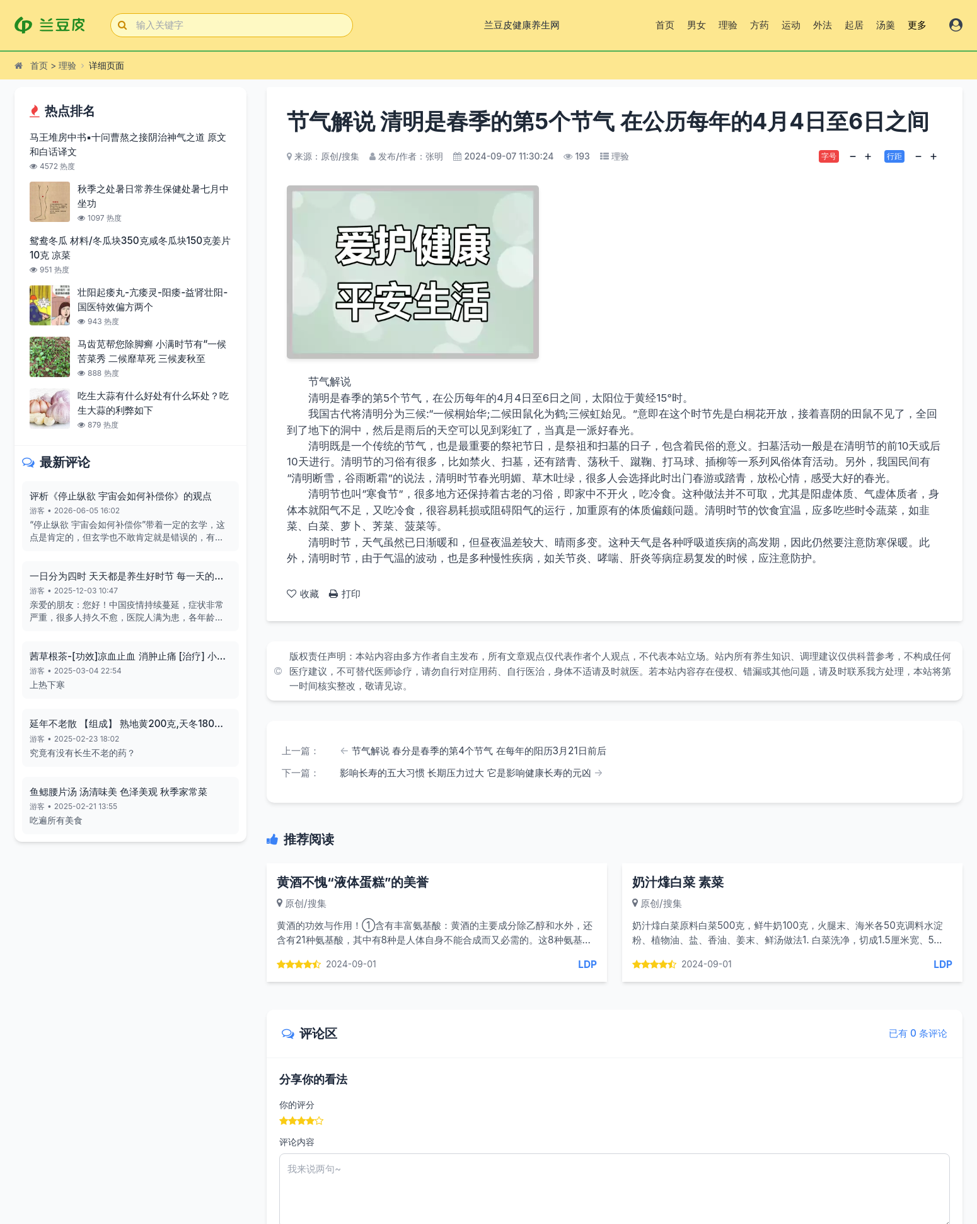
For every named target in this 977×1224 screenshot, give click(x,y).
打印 (345, 594)
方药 (759, 25)
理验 (728, 25)
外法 (822, 25)
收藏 (303, 594)
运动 (791, 25)
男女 (696, 25)
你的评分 (297, 1104)
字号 (828, 156)
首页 (665, 25)
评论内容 (297, 1141)
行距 (894, 156)
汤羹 (885, 25)
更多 (917, 25)
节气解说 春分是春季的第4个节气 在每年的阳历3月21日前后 (479, 751)
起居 (854, 25)
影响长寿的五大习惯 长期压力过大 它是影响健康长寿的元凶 (465, 773)
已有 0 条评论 (918, 1033)
